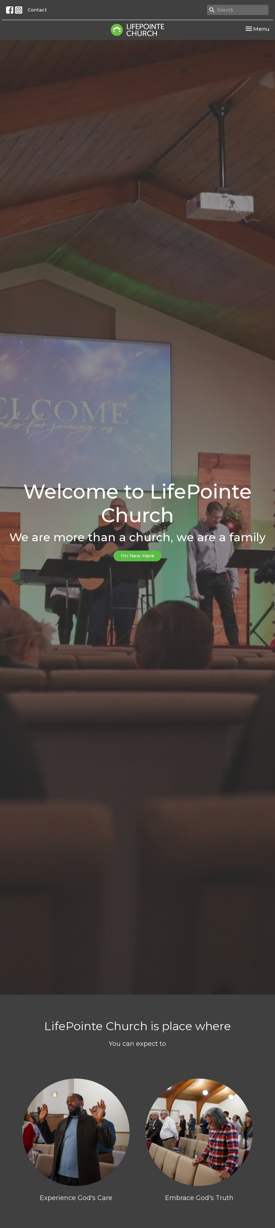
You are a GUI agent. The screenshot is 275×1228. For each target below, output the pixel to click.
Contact (37, 10)
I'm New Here (137, 555)
